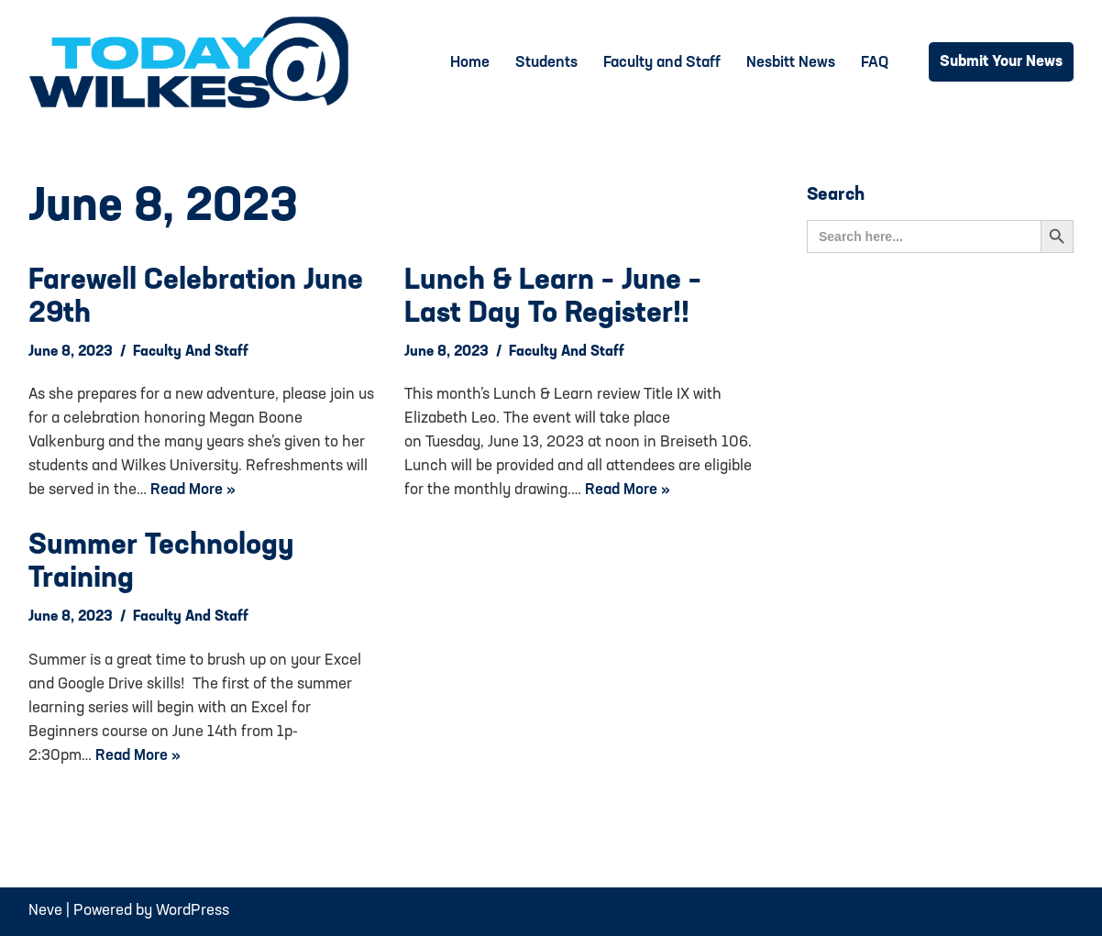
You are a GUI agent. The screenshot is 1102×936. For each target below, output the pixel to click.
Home (470, 63)
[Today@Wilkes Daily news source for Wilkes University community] (193, 62)
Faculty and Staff (662, 63)
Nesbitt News (790, 63)
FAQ (874, 63)
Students (546, 63)
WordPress (192, 911)
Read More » (193, 490)
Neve (45, 911)
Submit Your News (1001, 62)
